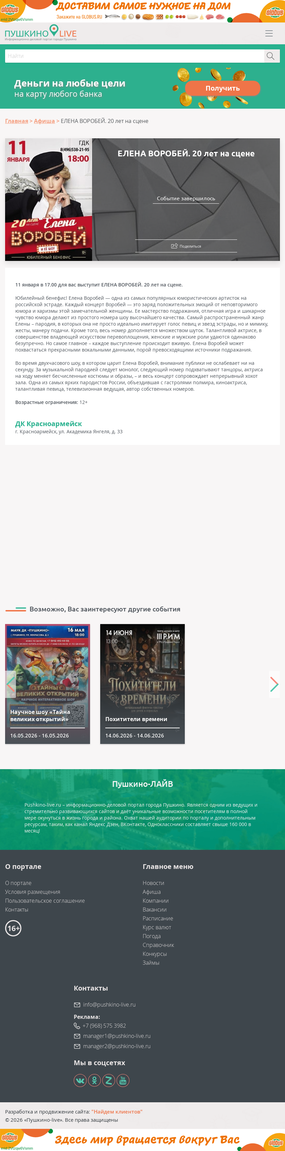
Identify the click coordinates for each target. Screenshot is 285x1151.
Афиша (152, 892)
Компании (156, 900)
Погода (152, 936)
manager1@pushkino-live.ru (116, 1036)
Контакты (17, 909)
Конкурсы (155, 954)
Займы (151, 962)
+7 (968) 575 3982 (104, 1025)
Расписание (158, 918)
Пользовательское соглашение (45, 900)
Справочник (158, 945)
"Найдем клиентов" (117, 1111)
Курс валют (157, 927)
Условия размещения (32, 892)
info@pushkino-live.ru (109, 1004)
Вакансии (155, 909)
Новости (153, 883)
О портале (18, 883)
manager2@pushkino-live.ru (116, 1046)
